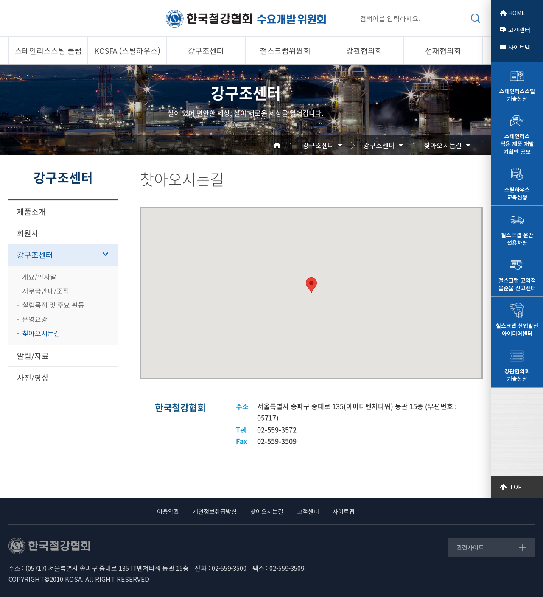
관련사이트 (470, 547)
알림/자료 (33, 355)
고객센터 (519, 29)
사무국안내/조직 (45, 291)
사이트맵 (519, 47)
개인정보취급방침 (215, 511)
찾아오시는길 (443, 145)
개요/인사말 (39, 277)
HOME (516, 12)
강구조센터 (318, 145)
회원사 (28, 232)
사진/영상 (33, 377)
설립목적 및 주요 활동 (53, 305)
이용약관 (168, 511)
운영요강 (35, 319)
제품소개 (31, 211)
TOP (515, 486)
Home (287, 145)
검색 (475, 18)
